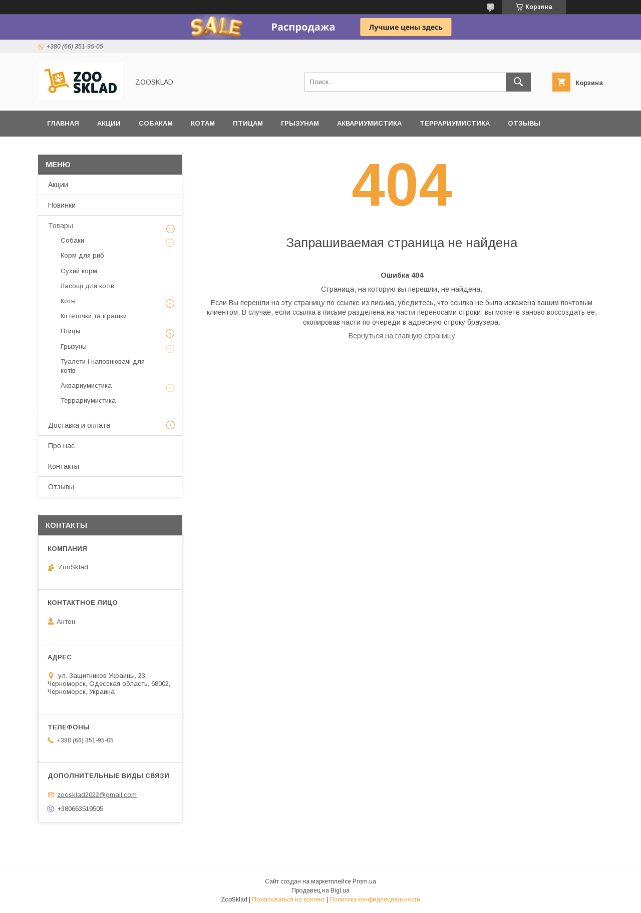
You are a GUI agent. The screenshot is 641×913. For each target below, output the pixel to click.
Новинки (62, 205)
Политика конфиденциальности (375, 899)
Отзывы (524, 123)
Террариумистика (455, 123)
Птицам (248, 123)
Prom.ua (364, 881)
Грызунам (300, 123)
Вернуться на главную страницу (402, 336)
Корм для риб (82, 255)
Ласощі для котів (87, 286)
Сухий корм (79, 271)
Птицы (70, 331)
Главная (63, 123)
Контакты (63, 466)
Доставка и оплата (85, 149)
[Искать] (518, 82)
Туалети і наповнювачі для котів (103, 366)
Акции (109, 123)
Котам (203, 123)
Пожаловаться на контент (288, 899)
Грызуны (74, 346)
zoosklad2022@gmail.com (97, 794)
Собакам (156, 123)
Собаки (72, 240)
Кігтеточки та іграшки (94, 316)
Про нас (61, 446)
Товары (60, 226)
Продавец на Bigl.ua (320, 890)
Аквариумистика (369, 123)
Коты (68, 301)
